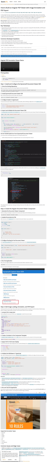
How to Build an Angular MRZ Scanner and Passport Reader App (15, 53)
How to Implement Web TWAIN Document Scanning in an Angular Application (17, 47)
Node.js (3, 74)
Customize (10, 459)
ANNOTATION (23, 12)
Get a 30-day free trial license (7, 81)
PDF (20, 12)
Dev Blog (5, 4)
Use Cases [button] (15, 1)
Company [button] (19, 1)
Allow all (4, 459)
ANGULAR (36, 12)
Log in (45, 1)
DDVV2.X (40, 12)
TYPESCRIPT (31, 12)
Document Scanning (10, 4)
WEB (27, 12)
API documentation (26, 461)
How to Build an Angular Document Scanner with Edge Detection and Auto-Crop (18, 51)
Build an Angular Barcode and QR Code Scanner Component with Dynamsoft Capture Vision (20, 49)
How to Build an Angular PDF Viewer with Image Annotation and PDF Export (17, 56)
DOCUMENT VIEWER (15, 12)
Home (2, 4)
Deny (16, 459)
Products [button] (11, 1)
